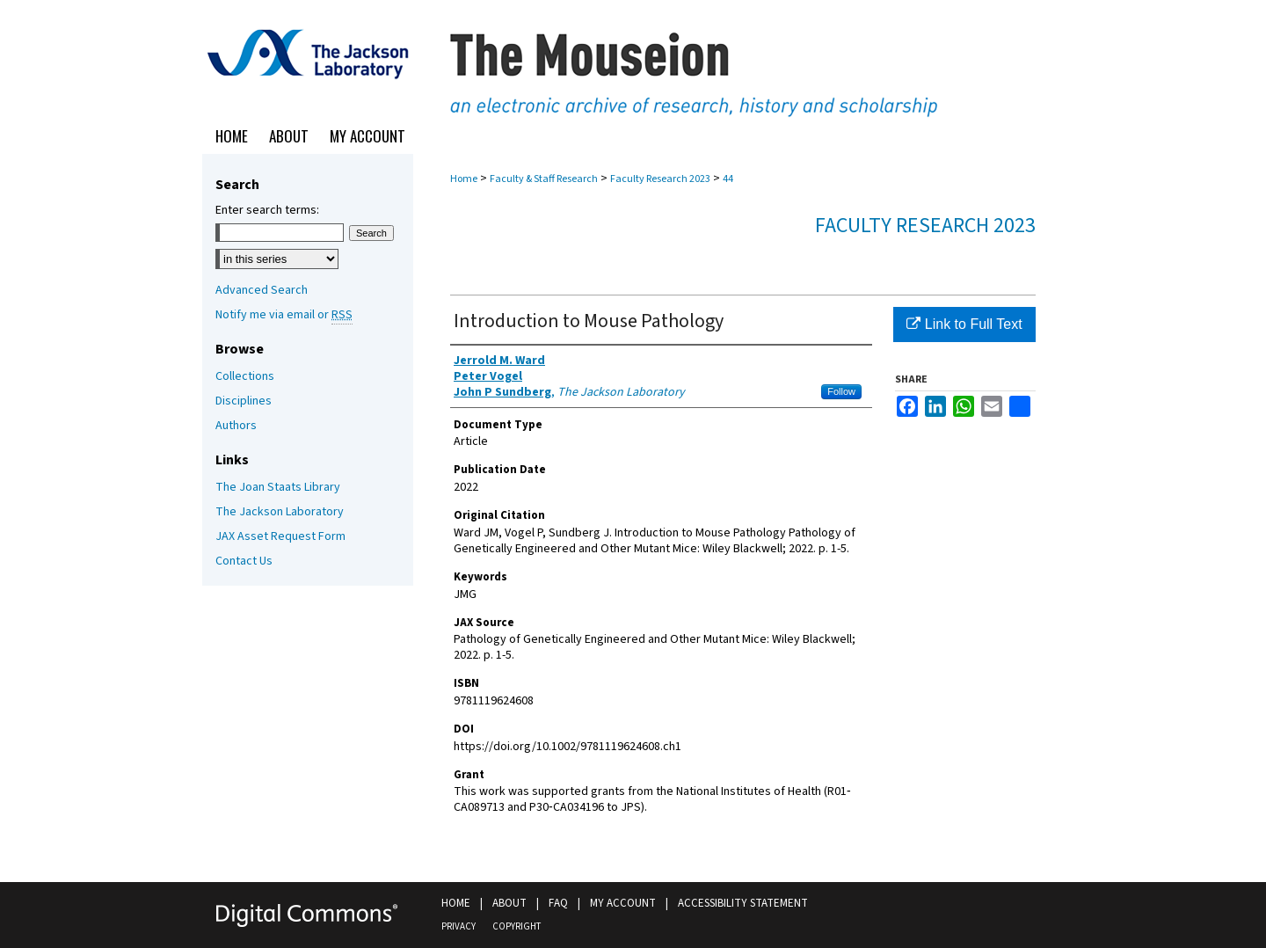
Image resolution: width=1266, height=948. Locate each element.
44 (728, 178)
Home (463, 178)
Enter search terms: (267, 210)
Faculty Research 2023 (660, 178)
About (509, 903)
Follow (841, 391)
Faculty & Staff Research (544, 178)
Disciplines (243, 401)
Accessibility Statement (743, 903)
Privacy (458, 926)
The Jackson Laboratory (279, 512)
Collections (244, 376)
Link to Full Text (964, 324)
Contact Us (244, 561)
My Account (623, 903)
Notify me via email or (284, 315)
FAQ (558, 903)
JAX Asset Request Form (280, 536)
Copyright (516, 926)
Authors (236, 425)
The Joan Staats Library (277, 487)
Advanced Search (261, 290)
